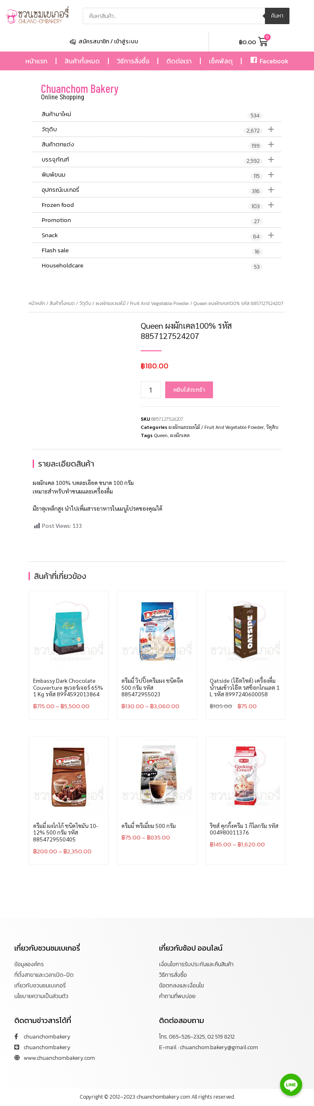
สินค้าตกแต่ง (161, 144)
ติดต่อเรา (179, 61)
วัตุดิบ (161, 129)
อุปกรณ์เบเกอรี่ (161, 189)
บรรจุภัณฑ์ (161, 159)
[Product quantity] (151, 389)
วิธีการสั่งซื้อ (133, 61)
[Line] (291, 1085)
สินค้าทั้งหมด (82, 61)
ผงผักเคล (180, 435)
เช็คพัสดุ (221, 61)
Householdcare (152, 265)
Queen (161, 435)
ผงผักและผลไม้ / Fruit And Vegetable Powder (142, 303)
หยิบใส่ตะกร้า (189, 390)
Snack (161, 235)
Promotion (152, 220)
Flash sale (152, 250)
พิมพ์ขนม (161, 174)
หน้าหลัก (37, 303)
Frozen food (161, 204)
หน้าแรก (36, 61)
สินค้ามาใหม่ (152, 114)
